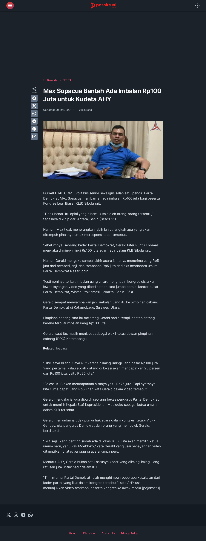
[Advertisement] (103, 45)
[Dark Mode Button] (197, 5)
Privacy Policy (129, 533)
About (72, 533)
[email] (34, 136)
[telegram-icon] (23, 515)
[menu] (10, 5)
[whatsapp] (34, 113)
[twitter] (34, 106)
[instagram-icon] (16, 515)
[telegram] (34, 121)
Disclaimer (89, 533)
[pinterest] (34, 129)
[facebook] (34, 98)
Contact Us (108, 533)
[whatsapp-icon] (30, 515)
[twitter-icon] (8, 515)
